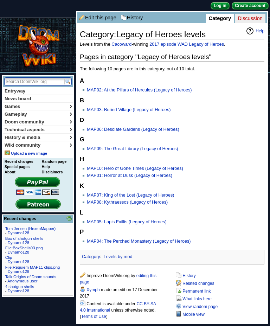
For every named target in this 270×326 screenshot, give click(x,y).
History (135, 17)
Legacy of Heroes (206, 44)
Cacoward (121, 44)
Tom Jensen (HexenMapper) (30, 228)
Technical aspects (38, 129)
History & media (38, 137)
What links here (197, 298)
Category (220, 18)
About (10, 172)
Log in (220, 5)
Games (38, 106)
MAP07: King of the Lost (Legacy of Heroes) (130, 195)
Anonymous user (22, 281)
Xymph (92, 289)
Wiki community (38, 145)
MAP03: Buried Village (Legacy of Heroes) (129, 109)
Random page (54, 161)
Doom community (38, 122)
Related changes (198, 283)
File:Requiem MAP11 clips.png (32, 267)
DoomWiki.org (38, 45)
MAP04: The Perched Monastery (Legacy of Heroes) (139, 241)
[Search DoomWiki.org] (33, 81)
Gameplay (38, 114)
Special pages (17, 167)
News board (18, 98)
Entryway (15, 91)
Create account (250, 5)
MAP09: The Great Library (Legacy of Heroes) (132, 148)
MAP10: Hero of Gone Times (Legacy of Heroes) (135, 168)
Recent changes (19, 161)
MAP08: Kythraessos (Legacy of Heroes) (127, 202)
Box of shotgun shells (24, 238)
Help (260, 30)
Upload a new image (29, 153)
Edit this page (100, 17)
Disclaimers (52, 172)
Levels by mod (118, 256)
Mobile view (193, 314)
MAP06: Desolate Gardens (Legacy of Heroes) (133, 129)
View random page (200, 306)
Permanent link (196, 291)
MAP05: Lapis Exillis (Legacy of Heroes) (126, 221)
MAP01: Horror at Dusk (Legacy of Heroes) (129, 175)
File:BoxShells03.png (24, 248)
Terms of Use (93, 316)
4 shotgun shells (19, 287)
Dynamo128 (18, 233)
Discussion (250, 18)
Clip (8, 257)
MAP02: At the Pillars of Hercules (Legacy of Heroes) (139, 90)
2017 (154, 44)
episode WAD (174, 44)
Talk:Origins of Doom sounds (31, 277)
